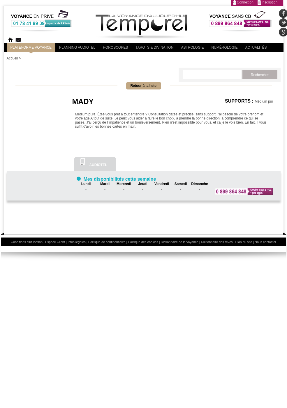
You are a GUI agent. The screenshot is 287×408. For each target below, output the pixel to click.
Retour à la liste (143, 86)
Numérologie (224, 47)
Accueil (12, 58)
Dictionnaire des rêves (217, 242)
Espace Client (55, 242)
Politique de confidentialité (107, 242)
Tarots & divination (154, 47)
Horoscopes (115, 47)
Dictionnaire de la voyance (179, 242)
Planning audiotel (77, 47)
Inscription (270, 2)
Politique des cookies (143, 242)
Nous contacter (265, 242)
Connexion (245, 2)
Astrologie (192, 47)
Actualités (256, 47)
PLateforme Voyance (31, 47)
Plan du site (243, 242)
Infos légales (77, 242)
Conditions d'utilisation (27, 242)
